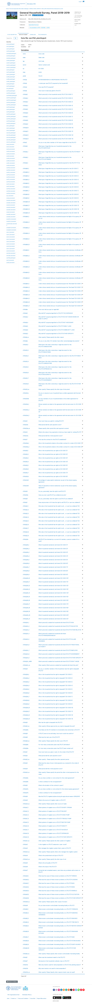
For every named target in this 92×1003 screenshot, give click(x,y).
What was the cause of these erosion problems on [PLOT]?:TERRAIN (58, 876)
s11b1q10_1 (25, 344)
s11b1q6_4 (25, 105)
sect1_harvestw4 (10, 260)
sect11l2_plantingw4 (10, 123)
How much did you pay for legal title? (49, 309)
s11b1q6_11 (25, 131)
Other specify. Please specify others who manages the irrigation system (58, 852)
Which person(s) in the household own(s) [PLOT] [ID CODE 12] (56, 135)
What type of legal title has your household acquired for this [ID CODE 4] (59, 179)
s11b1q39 (25, 796)
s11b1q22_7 (26, 528)
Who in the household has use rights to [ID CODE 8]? (53, 476)
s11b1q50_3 (26, 918)
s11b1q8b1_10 (26, 201)
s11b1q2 (25, 79)
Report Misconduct (41, 998)
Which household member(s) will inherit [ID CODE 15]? (53, 596)
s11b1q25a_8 (26, 700)
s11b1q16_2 (26, 454)
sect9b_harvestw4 (10, 160)
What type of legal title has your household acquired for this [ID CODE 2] (58, 172)
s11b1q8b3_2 (26, 255)
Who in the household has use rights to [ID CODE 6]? (53, 469)
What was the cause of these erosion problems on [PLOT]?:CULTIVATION (59, 894)
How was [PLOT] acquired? (46, 87)
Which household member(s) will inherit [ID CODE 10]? (53, 578)
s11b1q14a (25, 435)
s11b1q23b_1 (26, 545)
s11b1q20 (25, 498)
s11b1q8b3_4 (26, 267)
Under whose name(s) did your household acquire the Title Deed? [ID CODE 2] (60, 291)
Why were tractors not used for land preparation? (52, 968)
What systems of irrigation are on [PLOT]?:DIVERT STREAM (55, 807)
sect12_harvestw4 (10, 184)
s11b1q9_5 (25, 326)
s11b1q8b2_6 (26, 244)
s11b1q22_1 (25, 506)
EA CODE (41, 68)
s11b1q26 (25, 733)
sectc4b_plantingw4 (11, 139)
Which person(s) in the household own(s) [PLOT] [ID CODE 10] (56, 127)
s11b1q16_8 (26, 476)
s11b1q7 (25, 142)
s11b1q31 (25, 752)
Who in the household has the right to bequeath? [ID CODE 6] (55, 693)
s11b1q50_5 (26, 926)
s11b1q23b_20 (26, 615)
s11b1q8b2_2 (26, 222)
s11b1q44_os (26, 859)
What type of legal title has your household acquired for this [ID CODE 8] (58, 194)
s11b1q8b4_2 (26, 287)
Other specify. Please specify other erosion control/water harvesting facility (59, 953)
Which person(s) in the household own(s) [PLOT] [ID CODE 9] (56, 124)
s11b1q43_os (26, 852)
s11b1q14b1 (26, 485)
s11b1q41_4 (26, 818)
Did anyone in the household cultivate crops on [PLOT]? (54, 961)
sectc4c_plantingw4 (11, 142)
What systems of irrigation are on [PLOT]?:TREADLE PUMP (55, 818)
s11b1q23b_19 (26, 611)
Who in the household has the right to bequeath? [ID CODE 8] (55, 700)
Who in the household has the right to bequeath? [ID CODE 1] (55, 674)
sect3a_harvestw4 (10, 149)
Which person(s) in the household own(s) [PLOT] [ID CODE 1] (56, 94)
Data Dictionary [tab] (23, 34)
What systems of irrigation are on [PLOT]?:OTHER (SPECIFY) (55, 837)
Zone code (41, 53)
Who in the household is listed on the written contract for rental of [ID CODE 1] (60, 443)
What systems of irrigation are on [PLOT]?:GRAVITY (53, 826)
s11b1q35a (25, 778)
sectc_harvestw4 (10, 232)
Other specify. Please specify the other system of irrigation (54, 840)
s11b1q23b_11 (26, 582)
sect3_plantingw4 (10, 48)
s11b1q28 (25, 737)
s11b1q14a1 (26, 480)
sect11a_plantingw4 (10, 90)
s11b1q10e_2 (26, 410)
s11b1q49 (25, 905)
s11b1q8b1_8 (26, 194)
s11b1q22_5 (26, 521)
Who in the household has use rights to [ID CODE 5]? (53, 465)
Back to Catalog (12, 981)
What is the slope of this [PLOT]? (48, 866)
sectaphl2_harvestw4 (11, 229)
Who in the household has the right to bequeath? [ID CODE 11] (56, 711)
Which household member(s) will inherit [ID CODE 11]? (53, 582)
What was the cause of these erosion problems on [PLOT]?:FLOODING (58, 879)
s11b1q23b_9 (26, 574)
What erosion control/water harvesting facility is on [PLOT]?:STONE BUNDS (59, 940)
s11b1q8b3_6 (26, 278)
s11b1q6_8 (25, 120)
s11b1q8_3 (25, 157)
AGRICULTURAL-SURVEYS (35, 8)
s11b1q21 (25, 502)
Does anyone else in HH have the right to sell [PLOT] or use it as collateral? (59, 502)
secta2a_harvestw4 (10, 200)
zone (24, 53)
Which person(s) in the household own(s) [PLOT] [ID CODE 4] (56, 105)
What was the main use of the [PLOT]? (49, 737)
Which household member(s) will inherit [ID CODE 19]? (53, 611)
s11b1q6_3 (25, 102)
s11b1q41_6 (26, 826)
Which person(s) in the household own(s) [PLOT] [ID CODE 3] (56, 102)
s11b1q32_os (26, 759)
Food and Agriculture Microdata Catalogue (19, 8)
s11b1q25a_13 (26, 718)
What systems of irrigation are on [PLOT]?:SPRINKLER (54, 833)
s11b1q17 (25, 439)
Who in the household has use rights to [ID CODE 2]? (53, 454)
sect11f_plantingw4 (10, 107)
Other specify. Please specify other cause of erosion (53, 901)
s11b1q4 (25, 87)
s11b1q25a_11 (26, 711)
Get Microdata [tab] (42, 34)
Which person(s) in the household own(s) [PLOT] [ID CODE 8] (56, 120)
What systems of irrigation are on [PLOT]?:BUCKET (53, 811)
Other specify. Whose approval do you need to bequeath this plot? (57, 726)
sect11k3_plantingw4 (11, 118)
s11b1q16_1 (25, 450)
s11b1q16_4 (26, 461)
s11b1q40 (25, 800)
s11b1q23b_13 (26, 589)
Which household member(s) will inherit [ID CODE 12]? (53, 585)
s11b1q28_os (26, 741)
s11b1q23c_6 (26, 644)
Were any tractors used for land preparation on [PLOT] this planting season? (60, 964)
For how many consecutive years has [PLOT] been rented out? (56, 748)
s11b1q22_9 (26, 535)
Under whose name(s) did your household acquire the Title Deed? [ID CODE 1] (60, 283)
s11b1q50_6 (26, 931)
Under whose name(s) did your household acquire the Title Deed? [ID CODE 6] (60, 306)
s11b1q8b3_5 (26, 272)
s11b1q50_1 (25, 909)
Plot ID (40, 76)
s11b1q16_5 (25, 465)
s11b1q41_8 (26, 833)
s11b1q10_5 (25, 367)
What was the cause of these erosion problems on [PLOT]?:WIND (57, 887)
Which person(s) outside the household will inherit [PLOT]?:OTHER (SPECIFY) (60, 657)
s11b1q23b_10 (26, 578)
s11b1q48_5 (26, 894)
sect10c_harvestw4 (10, 172)
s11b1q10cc (26, 393)
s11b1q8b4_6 (26, 302)
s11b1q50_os (26, 953)
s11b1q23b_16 (26, 600)
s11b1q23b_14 (26, 593)
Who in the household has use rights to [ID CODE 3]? (53, 458)
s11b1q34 (25, 768)
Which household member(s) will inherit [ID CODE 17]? (53, 604)
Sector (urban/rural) (44, 65)
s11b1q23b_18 (26, 607)
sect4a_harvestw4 (10, 153)
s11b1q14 (25, 432)
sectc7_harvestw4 (10, 248)
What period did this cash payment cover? (50, 424)
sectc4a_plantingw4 (11, 137)
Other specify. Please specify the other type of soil (52, 859)
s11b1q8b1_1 (26, 168)
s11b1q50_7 (26, 937)
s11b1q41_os (26, 840)
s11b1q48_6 (26, 898)
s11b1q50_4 (26, 922)
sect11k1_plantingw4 (10, 114)
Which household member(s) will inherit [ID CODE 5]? (53, 559)
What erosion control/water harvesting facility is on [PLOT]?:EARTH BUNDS (59, 944)
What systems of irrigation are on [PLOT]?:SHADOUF (53, 829)
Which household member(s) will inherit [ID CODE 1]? (53, 545)
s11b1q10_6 (26, 372)
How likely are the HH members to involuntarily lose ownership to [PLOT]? (59, 730)
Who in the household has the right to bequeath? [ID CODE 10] (56, 707)
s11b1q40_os (26, 804)
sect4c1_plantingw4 (10, 62)
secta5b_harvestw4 (10, 214)
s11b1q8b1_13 (26, 213)
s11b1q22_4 (26, 517)
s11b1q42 (25, 844)
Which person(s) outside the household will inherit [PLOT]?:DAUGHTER (58, 626)
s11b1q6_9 (25, 124)
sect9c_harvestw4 (10, 163)
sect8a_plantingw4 (10, 76)
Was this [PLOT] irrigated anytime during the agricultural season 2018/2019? (59, 796)
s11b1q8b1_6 (26, 187)
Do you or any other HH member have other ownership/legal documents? (59, 341)
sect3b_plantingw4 (10, 51)
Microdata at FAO (31, 4)
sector (24, 65)
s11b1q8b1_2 (26, 172)
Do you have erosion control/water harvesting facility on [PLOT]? (56, 905)
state (24, 57)
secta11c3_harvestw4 (11, 221)
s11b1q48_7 (26, 883)
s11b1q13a (25, 424)
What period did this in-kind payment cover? (51, 435)
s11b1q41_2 (26, 811)
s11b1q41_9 (26, 837)
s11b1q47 (25, 870)
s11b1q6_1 (25, 94)
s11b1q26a (25, 730)
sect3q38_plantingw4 (11, 53)
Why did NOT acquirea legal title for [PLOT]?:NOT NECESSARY (56, 322)
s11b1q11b (25, 968)
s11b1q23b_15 (26, 596)
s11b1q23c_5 (26, 639)
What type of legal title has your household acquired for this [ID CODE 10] (59, 201)
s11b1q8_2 (25, 151)
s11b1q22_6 (26, 524)
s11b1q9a (25, 341)
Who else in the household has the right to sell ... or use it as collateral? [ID (59, 506)
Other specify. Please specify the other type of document (54, 389)
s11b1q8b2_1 (26, 216)
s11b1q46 (25, 866)
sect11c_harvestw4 (10, 179)
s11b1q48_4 (26, 890)
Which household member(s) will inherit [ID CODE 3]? (53, 552)
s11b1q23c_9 (26, 657)
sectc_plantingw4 (10, 125)
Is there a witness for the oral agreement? (50, 781)
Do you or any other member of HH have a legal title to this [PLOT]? (57, 142)
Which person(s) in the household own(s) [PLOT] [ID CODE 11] (56, 131)
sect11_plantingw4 (10, 86)
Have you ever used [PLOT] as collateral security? (52, 495)
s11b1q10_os (26, 389)
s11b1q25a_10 (26, 707)
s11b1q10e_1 (26, 404)
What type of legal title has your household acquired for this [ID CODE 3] (58, 176)
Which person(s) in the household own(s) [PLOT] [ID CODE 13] (56, 138)
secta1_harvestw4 (10, 262)
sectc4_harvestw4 (10, 241)
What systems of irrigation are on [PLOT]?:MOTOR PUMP (54, 822)
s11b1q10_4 (26, 361)
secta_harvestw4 (10, 144)
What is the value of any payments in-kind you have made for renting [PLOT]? (60, 432)
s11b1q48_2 (26, 879)
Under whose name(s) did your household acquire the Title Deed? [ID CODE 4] (60, 298)
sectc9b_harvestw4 (10, 255)
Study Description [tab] (12, 34)
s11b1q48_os (26, 901)
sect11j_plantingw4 (10, 111)
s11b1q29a (25, 748)
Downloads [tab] (33, 34)
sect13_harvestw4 (10, 186)
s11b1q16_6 (26, 469)
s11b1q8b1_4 (26, 179)
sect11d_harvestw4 (10, 181)
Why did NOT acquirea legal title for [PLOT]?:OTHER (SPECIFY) (56, 333)
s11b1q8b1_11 (26, 205)
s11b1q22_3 (26, 513)
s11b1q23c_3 (26, 630)
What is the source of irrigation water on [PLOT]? (52, 800)
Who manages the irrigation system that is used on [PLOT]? (55, 848)
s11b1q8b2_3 (26, 227)
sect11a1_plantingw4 (10, 257)
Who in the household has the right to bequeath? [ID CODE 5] (55, 689)
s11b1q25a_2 (26, 678)
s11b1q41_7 (26, 829)
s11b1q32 (25, 755)
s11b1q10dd (26, 398)
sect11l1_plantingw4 (10, 121)
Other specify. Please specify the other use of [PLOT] (53, 741)
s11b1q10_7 (26, 378)
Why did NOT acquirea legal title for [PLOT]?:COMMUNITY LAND (57, 330)
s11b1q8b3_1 (26, 250)
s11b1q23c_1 (26, 622)
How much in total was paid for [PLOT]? (50, 90)
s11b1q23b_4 (26, 556)
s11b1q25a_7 (26, 696)
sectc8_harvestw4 (10, 250)
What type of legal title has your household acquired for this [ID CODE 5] (58, 183)
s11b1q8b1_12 (26, 209)
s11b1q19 (25, 491)
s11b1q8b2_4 (26, 233)
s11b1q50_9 (26, 944)
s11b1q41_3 (26, 815)
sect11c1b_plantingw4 (11, 100)
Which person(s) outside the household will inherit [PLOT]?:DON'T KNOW (59, 661)
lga (23, 61)
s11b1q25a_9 (26, 704)
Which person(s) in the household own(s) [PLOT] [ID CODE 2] (56, 98)
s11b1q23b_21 (26, 618)
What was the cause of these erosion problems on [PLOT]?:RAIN (56, 883)
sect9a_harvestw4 (10, 158)
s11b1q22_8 (26, 532)
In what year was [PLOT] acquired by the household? (53, 83)
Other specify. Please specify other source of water (53, 804)
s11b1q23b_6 (26, 563)
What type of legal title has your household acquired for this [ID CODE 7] (58, 190)
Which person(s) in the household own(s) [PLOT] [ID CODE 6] (56, 113)
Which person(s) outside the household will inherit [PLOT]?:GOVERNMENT (59, 654)
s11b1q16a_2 (26, 447)
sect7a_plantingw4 (10, 72)
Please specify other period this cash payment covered (54, 428)
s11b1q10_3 (25, 356)
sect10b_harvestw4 (10, 170)
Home (7, 8)
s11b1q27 (25, 961)
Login (80, 1)
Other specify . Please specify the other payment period (54, 759)
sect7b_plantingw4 (10, 74)
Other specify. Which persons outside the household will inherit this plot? (58, 665)
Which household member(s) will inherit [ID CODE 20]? (54, 615)
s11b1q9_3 (25, 333)
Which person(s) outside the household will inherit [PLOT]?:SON (56, 622)
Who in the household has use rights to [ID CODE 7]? (53, 472)
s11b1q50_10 (26, 948)
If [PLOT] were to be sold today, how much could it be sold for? (56, 733)
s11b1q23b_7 (26, 567)
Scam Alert (32, 998)
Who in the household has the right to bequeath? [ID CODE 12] (56, 715)
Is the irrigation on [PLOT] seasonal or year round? (53, 844)
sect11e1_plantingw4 (10, 102)
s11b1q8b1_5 (26, 183)
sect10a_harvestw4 (10, 167)
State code (41, 57)
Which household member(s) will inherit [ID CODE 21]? (53, 618)
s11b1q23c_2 (26, 626)
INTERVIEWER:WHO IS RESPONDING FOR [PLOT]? (53, 79)
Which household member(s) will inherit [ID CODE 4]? (53, 556)
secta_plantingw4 (10, 44)
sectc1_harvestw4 (10, 234)
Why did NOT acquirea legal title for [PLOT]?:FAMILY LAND (55, 326)
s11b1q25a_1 (26, 674)
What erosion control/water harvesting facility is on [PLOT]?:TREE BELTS (59, 922)
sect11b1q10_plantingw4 (11, 95)
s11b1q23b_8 (26, 570)
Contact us (13, 998)
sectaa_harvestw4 (10, 198)
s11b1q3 (25, 83)
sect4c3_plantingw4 (11, 67)
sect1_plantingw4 (10, 46)
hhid (24, 72)
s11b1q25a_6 (26, 693)
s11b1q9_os (26, 337)
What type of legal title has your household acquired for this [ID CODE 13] (59, 213)
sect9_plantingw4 (10, 83)
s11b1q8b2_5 (26, 239)
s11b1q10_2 (26, 350)
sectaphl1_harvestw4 (11, 227)
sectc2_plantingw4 (10, 130)
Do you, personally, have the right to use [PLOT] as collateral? (56, 498)
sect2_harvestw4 (10, 146)
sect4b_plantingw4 (10, 60)
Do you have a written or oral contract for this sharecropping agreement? (59, 789)
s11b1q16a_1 (26, 443)
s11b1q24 (25, 669)
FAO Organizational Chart (13, 994)
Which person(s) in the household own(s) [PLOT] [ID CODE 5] (56, 109)
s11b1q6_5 (25, 109)
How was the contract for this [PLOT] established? (52, 439)
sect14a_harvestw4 (10, 188)
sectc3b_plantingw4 (11, 135)
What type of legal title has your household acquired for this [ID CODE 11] (59, 205)
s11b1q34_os (26, 772)
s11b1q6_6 (25, 113)
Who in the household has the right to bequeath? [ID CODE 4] (56, 685)
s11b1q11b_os (26, 972)
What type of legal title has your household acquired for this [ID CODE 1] (58, 168)
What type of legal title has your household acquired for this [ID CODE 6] (58, 187)
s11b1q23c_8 (26, 654)
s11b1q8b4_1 (26, 283)
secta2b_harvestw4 (10, 202)
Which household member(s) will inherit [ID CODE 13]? (53, 589)
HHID (40, 72)
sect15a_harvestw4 (10, 193)
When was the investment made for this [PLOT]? (52, 957)
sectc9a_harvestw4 (10, 253)
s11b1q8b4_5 (26, 298)
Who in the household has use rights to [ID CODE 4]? (53, 461)
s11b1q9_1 (25, 313)
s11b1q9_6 (25, 330)
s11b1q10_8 (26, 384)
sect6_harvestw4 (10, 156)
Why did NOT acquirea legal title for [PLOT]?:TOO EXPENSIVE (56, 313)
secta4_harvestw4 (10, 212)
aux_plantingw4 (10, 88)
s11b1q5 (25, 90)
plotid (24, 76)
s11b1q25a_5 (26, 689)
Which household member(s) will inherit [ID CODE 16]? (53, 600)
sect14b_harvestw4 (10, 191)
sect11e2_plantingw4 (11, 104)
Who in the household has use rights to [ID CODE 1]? (53, 450)
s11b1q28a (25, 744)
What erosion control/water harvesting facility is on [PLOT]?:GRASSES (58, 918)
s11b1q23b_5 (26, 559)
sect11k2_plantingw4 (11, 116)
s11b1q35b (25, 781)
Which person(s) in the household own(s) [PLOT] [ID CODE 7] (56, 116)
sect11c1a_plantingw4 (11, 97)
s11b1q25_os (26, 726)
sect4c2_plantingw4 (11, 65)
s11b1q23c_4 (26, 633)
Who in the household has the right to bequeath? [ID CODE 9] (55, 704)
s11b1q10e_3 (26, 415)
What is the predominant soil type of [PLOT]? (51, 855)
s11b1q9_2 (25, 317)
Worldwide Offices (26, 994)
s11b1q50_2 (26, 913)
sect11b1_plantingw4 (10, 93)
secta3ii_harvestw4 (10, 207)
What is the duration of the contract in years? (51, 785)
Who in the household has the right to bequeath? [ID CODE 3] (55, 682)
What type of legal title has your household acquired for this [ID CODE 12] (59, 209)
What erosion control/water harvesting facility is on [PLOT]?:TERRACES (58, 909)
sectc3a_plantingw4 (11, 132)
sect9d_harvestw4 (10, 165)
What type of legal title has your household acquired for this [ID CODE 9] (58, 198)
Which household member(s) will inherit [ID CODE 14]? (54, 593)
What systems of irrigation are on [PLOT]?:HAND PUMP (54, 815)
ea (23, 68)
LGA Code (41, 61)
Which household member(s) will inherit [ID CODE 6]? (53, 563)
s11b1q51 (25, 957)
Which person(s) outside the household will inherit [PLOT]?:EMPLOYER (58, 650)
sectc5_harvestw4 (10, 243)
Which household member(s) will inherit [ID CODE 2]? (53, 548)
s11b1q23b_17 (26, 604)
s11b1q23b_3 (26, 552)
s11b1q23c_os (26, 665)
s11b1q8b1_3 (26, 176)
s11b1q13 (25, 421)
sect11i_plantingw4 (10, 109)
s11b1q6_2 (25, 98)
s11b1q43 (25, 848)
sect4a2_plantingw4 (11, 58)
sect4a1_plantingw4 (10, 55)
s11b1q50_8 (26, 940)
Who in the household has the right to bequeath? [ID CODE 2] (55, 678)
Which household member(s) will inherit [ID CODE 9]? (53, 574)
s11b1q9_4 (25, 322)
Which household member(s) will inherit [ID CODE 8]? (53, 570)
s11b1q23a (25, 539)
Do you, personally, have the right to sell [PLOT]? (52, 491)
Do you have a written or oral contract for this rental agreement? (56, 778)
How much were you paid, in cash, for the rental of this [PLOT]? (56, 752)
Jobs (8, 998)
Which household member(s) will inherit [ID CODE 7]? (53, 567)
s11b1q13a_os (26, 428)
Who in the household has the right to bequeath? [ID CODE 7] (55, 696)
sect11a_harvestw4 (10, 174)
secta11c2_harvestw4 (11, 219)
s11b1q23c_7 (26, 650)
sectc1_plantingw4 (10, 128)
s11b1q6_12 (25, 135)
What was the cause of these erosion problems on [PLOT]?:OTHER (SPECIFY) (60, 898)
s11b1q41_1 (25, 807)
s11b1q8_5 (25, 163)
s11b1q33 (25, 763)
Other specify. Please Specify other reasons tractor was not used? (57, 972)
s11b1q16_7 (26, 472)
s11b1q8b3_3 (26, 261)
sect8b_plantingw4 (10, 79)
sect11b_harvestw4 (10, 177)
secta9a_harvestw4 (10, 216)
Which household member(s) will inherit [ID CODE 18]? (53, 607)
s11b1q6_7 (25, 116)
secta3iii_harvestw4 (10, 209)
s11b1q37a (25, 789)
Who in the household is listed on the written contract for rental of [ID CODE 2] (60, 447)
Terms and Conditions (23, 998)
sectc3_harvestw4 (10, 239)
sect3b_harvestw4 (10, 151)
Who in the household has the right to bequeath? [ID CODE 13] (56, 718)
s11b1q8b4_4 (26, 294)
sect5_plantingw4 (10, 69)
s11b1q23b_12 (26, 585)
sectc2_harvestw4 (10, 236)
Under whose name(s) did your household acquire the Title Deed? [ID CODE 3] (60, 294)
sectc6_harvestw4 (10, 246)
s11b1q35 (25, 785)
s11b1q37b (25, 792)
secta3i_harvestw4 (10, 205)
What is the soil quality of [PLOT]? (48, 863)
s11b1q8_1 (25, 146)
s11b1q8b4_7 (26, 306)
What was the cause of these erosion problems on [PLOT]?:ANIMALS (58, 890)
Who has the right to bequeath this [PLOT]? (50, 722)
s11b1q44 (25, 855)
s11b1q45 (25, 863)
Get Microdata (38, 15)
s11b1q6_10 (25, 127)
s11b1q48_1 (26, 876)
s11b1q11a (25, 964)
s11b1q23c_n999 (27, 661)
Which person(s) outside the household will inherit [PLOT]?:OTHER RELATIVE (60, 630)
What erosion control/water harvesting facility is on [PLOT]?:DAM (56, 937)
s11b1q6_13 (25, 138)
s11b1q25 (25, 722)
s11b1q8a (25, 309)
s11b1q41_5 (26, 822)
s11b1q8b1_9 (26, 198)
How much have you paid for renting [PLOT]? (51, 421)
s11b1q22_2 (26, 509)
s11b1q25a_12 (26, 715)
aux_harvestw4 (9, 195)
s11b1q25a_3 (26, 682)
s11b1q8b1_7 (26, 190)
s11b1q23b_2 (26, 548)
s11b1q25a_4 (26, 685)
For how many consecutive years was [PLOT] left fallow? (54, 744)
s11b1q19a (25, 495)
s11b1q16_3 (25, 458)
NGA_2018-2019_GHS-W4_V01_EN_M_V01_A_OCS (52, 8)
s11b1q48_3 (26, 887)
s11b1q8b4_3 (26, 291)
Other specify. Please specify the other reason (51, 337)
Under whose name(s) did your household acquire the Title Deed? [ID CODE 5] (60, 302)
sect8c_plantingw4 (10, 81)
